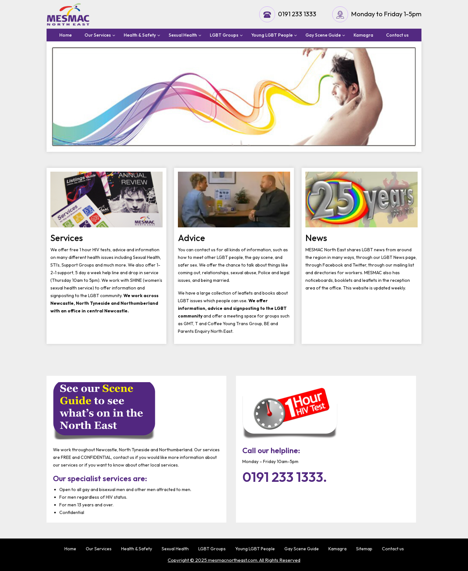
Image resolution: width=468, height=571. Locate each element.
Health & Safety (140, 35)
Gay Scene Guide (323, 35)
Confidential (71, 512)
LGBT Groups (224, 35)
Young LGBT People (272, 35)
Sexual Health (183, 35)
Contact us (397, 35)
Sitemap (364, 549)
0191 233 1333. (284, 477)
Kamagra (363, 35)
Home (65, 35)
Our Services (97, 35)
